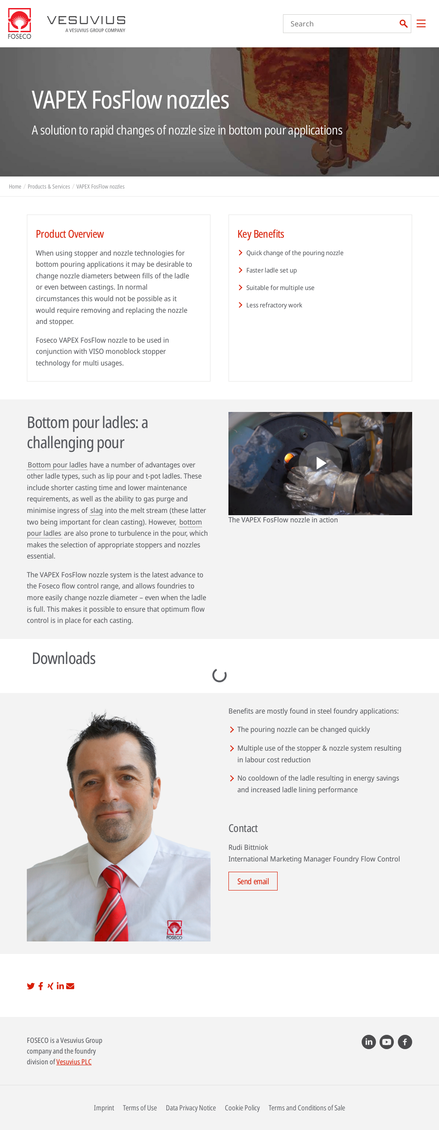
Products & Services (49, 186)
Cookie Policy (242, 1107)
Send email (253, 881)
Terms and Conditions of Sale (307, 1107)
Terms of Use (140, 1107)
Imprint (104, 1107)
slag (96, 510)
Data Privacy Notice (191, 1107)
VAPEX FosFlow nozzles (100, 186)
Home (15, 186)
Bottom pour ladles (57, 465)
